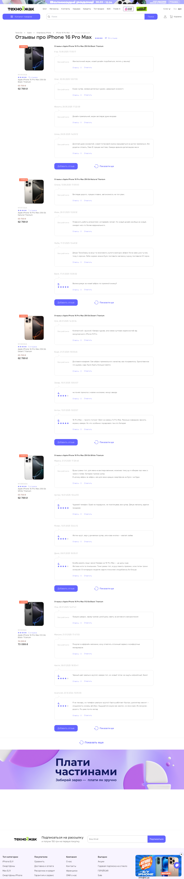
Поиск (151, 17)
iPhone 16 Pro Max (63, 33)
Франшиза (71, 871)
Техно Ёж (18, 33)
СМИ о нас (71, 875)
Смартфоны (9, 866)
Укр (175, 9)
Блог (45, 9)
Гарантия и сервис (44, 875)
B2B (108, 9)
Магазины (54, 9)
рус (179, 9)
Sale (100, 875)
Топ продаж (99, 9)
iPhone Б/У (8, 861)
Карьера (76, 9)
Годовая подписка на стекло (112, 866)
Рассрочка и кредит (44, 871)
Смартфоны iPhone (44, 33)
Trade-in (116, 9)
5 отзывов (32, 347)
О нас (69, 861)
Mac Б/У (7, 871)
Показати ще (107, 166)
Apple (29, 33)
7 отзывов (32, 210)
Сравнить (39, 861)
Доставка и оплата (44, 866)
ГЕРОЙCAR (103, 871)
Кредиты (87, 9)
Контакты (65, 9)
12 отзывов (33, 77)
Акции (101, 861)
